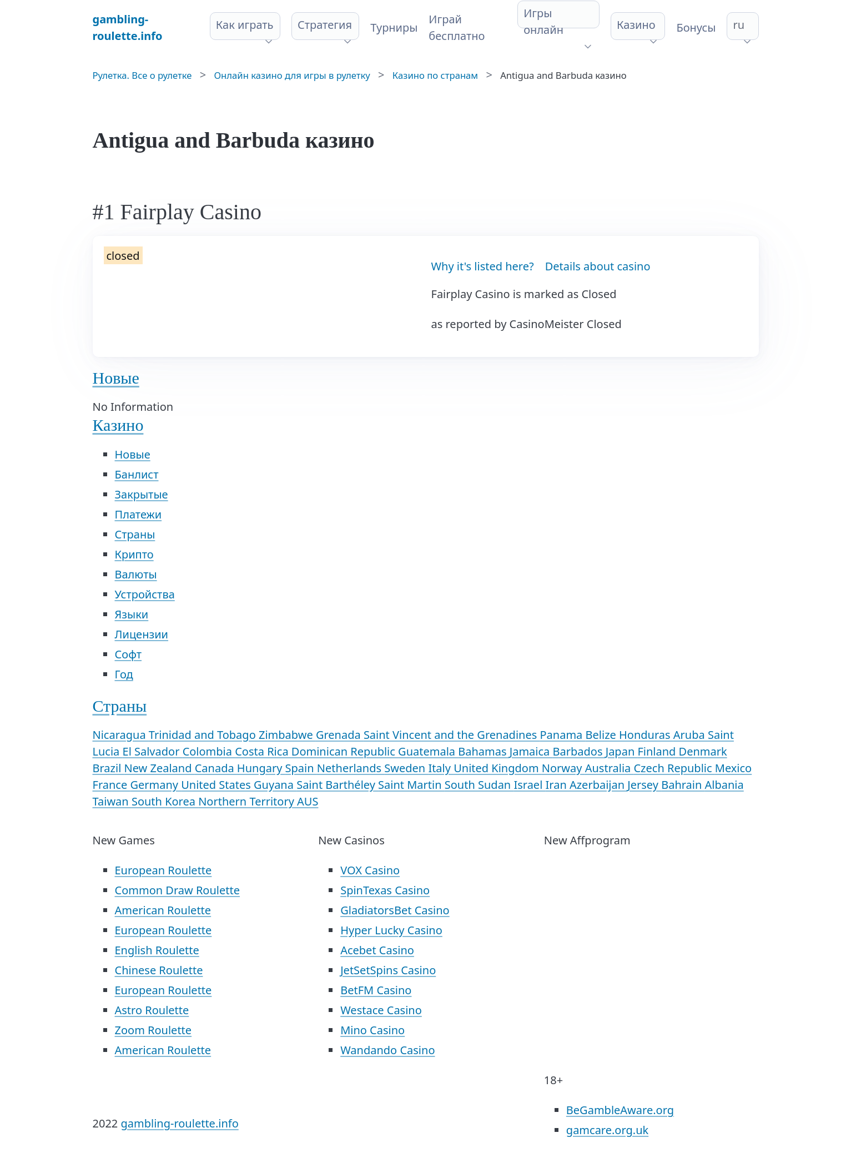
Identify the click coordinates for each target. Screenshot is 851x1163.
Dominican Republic (344, 751)
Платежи (138, 514)
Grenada (340, 734)
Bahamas (484, 751)
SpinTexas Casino (385, 890)
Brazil (108, 768)
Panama (563, 734)
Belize (602, 734)
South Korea (165, 801)
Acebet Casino (377, 950)
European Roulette (163, 870)
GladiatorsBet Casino (395, 910)
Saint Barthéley (337, 784)
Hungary (261, 768)
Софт (128, 654)
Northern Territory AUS (258, 801)
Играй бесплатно (457, 27)
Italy (441, 768)
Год (124, 674)
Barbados (579, 751)
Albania (724, 784)
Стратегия (325, 24)
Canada (216, 768)
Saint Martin (411, 784)
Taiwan (112, 801)
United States (217, 784)
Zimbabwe (287, 734)
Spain (301, 768)
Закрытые (141, 494)
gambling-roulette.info (179, 1123)
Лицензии (142, 634)
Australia (609, 768)
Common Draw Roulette (177, 890)
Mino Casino (372, 1030)
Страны (135, 534)
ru (738, 24)
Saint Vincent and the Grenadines (452, 734)
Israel (529, 784)
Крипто (134, 554)
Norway (563, 768)
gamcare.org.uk (607, 1129)
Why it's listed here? (482, 266)
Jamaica (531, 751)
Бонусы (696, 27)
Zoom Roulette (153, 1030)
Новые (116, 378)
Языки (132, 614)
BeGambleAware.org (620, 1109)
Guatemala (428, 751)
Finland (657, 751)
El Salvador (153, 751)
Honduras (646, 734)
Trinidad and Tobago (204, 734)
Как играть (245, 24)
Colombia (209, 751)
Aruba (690, 734)
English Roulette (157, 950)
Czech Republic (673, 768)
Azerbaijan (598, 784)
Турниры (393, 27)
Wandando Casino (387, 1050)
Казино (636, 24)
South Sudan (479, 784)
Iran (558, 784)
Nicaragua (121, 734)
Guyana (275, 784)
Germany (155, 784)
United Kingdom (498, 768)
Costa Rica (263, 751)
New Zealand (159, 768)
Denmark (703, 751)
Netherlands (350, 768)
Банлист (137, 474)
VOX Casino (370, 870)
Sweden (406, 768)
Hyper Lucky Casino (391, 930)
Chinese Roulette (159, 970)
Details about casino (598, 266)
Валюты (136, 574)
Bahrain (682, 784)
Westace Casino (381, 1010)
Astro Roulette (152, 1010)
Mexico (733, 768)
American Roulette (163, 910)
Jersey (644, 784)
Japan (622, 751)
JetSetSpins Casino (388, 970)
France (111, 784)
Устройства (145, 594)
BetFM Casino (375, 990)
